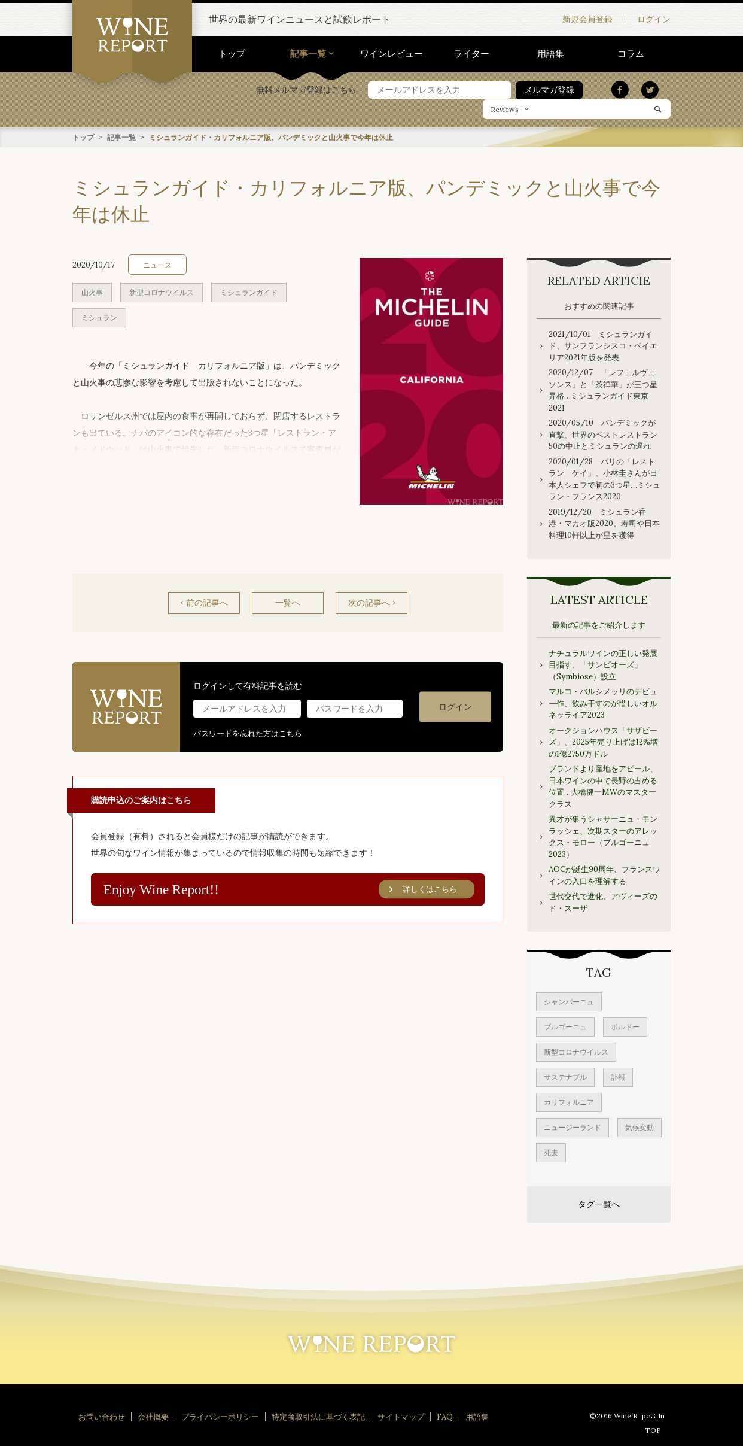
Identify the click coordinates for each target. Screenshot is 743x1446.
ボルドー (625, 1026)
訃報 (618, 1076)
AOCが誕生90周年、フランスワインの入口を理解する (604, 875)
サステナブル (565, 1076)
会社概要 (153, 1416)
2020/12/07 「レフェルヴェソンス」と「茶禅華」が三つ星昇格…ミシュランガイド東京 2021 (603, 389)
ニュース (157, 264)
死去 (551, 1151)
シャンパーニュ (569, 1001)
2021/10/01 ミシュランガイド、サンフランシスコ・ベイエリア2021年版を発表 (603, 345)
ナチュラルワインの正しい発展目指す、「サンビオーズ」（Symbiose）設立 (603, 664)
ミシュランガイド (249, 291)
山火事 (92, 291)
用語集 (550, 53)
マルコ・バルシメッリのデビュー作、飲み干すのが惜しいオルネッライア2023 (603, 702)
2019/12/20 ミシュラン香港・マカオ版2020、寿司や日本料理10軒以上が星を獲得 (604, 523)
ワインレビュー (391, 53)
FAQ (445, 1416)
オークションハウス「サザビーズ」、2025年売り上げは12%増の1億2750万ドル (603, 741)
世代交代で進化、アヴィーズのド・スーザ (603, 902)
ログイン (654, 19)
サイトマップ (400, 1416)
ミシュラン (99, 316)
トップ (231, 53)
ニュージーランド (572, 1126)
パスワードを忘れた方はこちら (247, 733)
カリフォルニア (569, 1101)
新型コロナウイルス (161, 291)
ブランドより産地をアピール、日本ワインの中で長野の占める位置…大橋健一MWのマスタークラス (603, 786)
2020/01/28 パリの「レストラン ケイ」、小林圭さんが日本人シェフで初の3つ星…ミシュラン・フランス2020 (604, 479)
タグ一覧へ (599, 1203)
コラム (630, 53)
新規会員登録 (587, 19)
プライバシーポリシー (220, 1416)
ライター (471, 53)
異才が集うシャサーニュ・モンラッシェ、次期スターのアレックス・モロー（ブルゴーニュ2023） (603, 836)
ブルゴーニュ (565, 1026)
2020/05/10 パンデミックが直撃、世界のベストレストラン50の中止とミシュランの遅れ (603, 434)
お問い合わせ (101, 1416)
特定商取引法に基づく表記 (318, 1416)
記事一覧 (308, 53)
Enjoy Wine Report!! (289, 889)
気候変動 (639, 1126)
